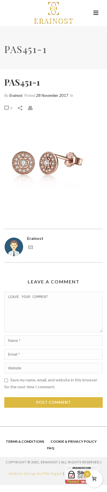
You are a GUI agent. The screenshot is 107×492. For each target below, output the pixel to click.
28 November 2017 (52, 95)
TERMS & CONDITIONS (25, 448)
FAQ (50, 455)
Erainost (16, 95)
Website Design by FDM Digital (35, 481)
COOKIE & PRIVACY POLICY (74, 448)
